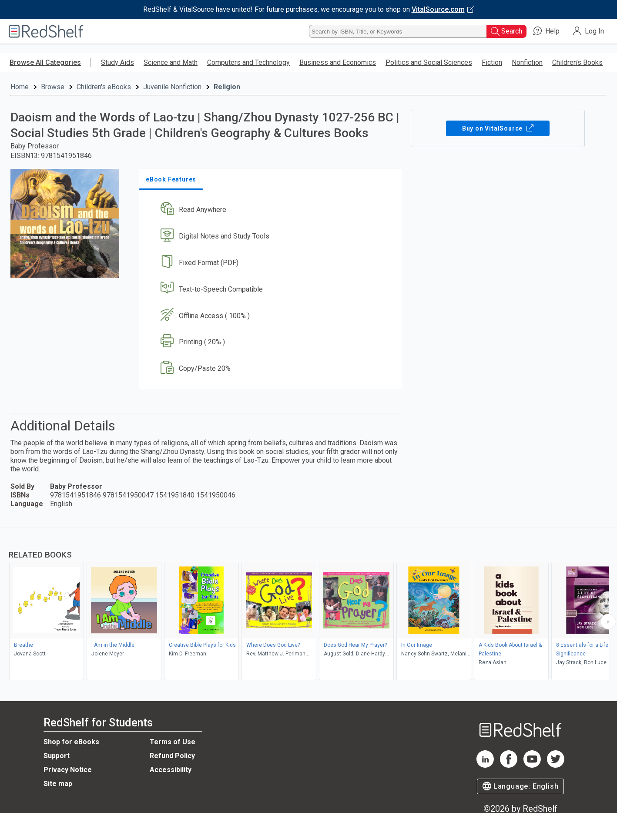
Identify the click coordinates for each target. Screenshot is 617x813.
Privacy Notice (68, 770)
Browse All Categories (45, 62)
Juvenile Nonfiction (172, 87)
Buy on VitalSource (498, 128)
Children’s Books (577, 62)
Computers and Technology (248, 62)
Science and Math (171, 62)
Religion (227, 87)
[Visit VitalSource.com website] (308, 9)
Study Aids (117, 62)
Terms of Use (172, 742)
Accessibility (170, 770)
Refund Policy (172, 756)
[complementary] (308, 604)
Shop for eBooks (71, 742)
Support (57, 756)
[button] (272, 210)
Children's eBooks (104, 87)
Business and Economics (337, 62)
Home (19, 87)
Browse (52, 87)
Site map (58, 783)
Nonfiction (527, 62)
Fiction (492, 62)
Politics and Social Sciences (429, 62)
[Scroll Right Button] (608, 621)
